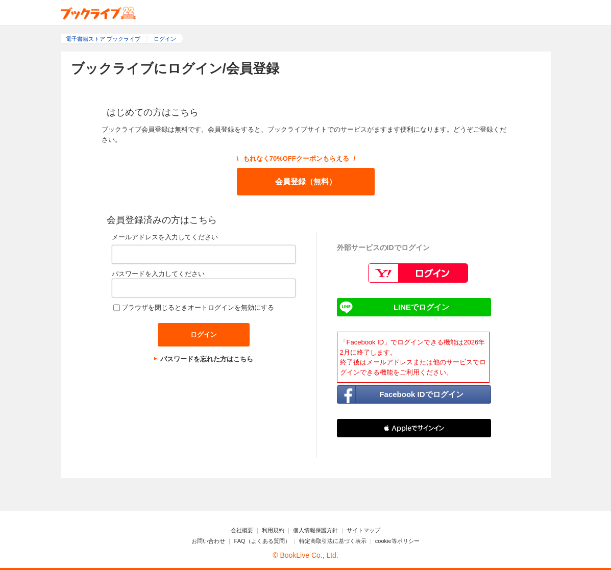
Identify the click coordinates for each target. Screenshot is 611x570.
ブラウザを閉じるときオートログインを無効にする (197, 307)
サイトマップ (363, 530)
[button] (414, 428)
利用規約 (273, 530)
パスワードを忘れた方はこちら (206, 359)
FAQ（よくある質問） (262, 541)
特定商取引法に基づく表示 (332, 541)
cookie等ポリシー (397, 541)
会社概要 (242, 530)
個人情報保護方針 (315, 530)
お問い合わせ (208, 541)
